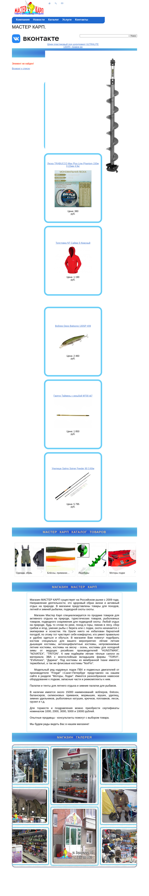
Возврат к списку (21, 68)
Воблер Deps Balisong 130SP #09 (73, 326)
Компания (23, 19)
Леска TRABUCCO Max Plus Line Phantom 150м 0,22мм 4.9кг (73, 164)
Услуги (67, 19)
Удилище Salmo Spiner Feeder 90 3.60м (73, 468)
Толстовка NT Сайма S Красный (73, 243)
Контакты (81, 19)
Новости (39, 19)
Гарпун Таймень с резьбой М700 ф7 (73, 396)
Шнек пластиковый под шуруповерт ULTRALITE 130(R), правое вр (73, 45)
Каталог (53, 19)
